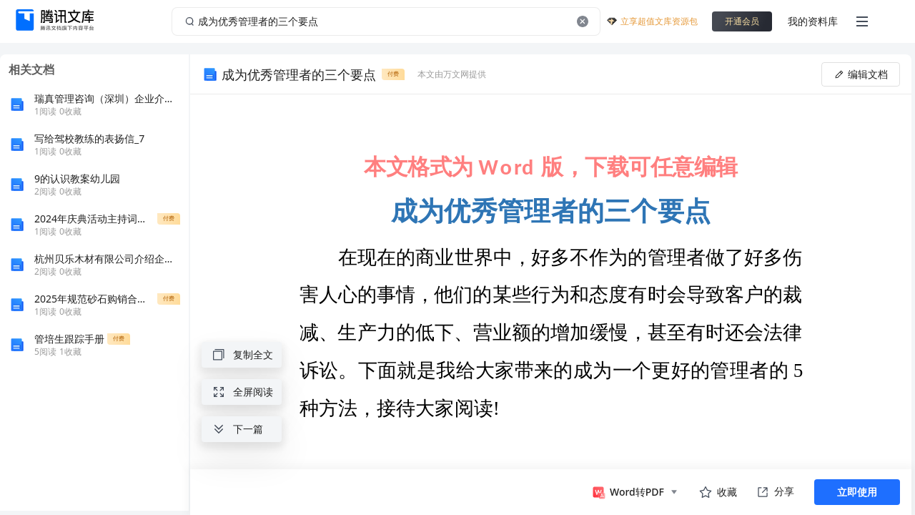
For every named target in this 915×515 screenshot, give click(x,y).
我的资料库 (813, 21)
